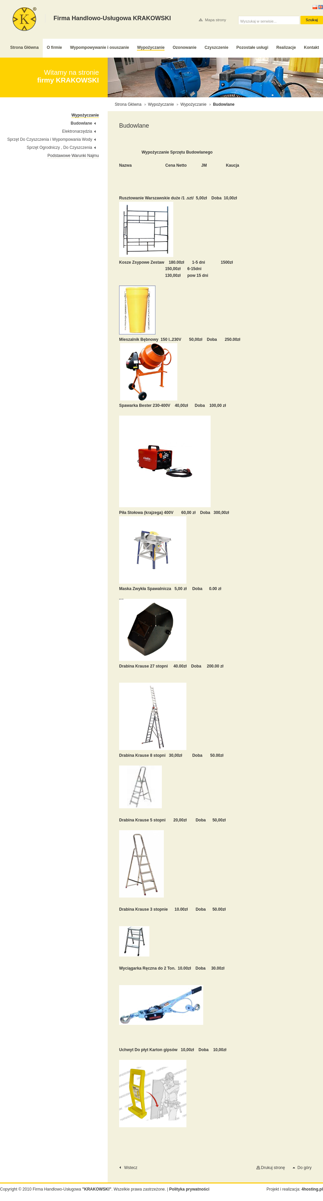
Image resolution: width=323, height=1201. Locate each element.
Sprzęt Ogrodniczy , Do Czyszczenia (59, 147)
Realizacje (286, 47)
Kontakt (311, 47)
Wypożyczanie (151, 47)
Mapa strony (215, 20)
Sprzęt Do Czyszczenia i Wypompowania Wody (49, 139)
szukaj (311, 20)
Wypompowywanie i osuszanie (99, 47)
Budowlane (81, 123)
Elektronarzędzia (77, 131)
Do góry (304, 1167)
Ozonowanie (184, 47)
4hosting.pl (312, 1189)
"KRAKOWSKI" (96, 1189)
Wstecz (130, 1167)
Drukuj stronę (273, 1167)
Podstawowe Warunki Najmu (73, 155)
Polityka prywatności (189, 1189)
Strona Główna (24, 47)
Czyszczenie (216, 47)
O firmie (54, 47)
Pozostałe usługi (252, 47)
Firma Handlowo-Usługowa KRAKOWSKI (24, 19)
